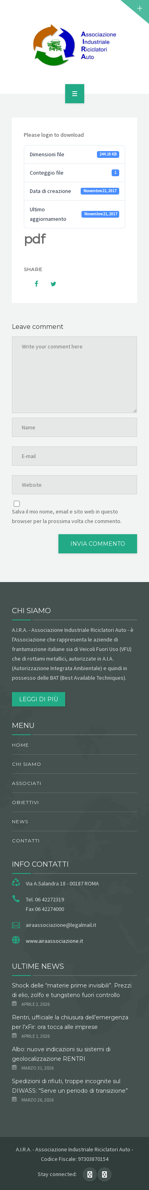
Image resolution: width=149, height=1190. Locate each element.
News (20, 821)
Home (20, 745)
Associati (26, 783)
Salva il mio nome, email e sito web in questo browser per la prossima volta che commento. (67, 516)
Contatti (26, 841)
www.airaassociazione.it (54, 940)
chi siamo (26, 764)
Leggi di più (38, 699)
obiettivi (25, 802)
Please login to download (54, 134)
